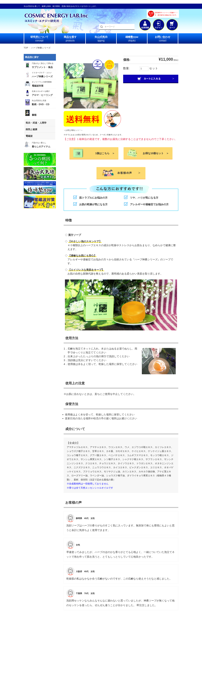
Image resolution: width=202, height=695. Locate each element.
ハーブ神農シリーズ (41, 48)
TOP (26, 48)
